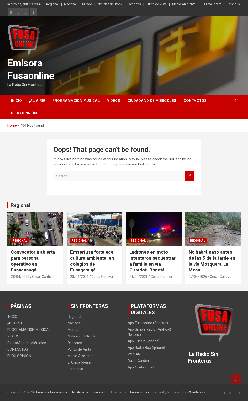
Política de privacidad (89, 392)
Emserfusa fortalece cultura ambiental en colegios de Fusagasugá (92, 261)
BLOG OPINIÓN (24, 113)
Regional (52, 4)
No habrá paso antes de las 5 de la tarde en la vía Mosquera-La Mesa (212, 261)
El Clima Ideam (211, 4)
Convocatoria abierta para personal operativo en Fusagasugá (33, 261)
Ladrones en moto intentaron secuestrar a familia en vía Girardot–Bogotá (152, 261)
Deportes (134, 4)
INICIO (16, 100)
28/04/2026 (20, 276)
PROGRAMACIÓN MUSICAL (76, 100)
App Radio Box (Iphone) (146, 347)
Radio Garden (138, 361)
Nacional (70, 4)
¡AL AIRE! (37, 100)
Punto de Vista (157, 4)
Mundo (87, 4)
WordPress (196, 392)
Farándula (234, 4)
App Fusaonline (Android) (148, 323)
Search (189, 176)
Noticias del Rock (110, 4)
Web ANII (135, 354)
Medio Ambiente (183, 4)
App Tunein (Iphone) (144, 341)
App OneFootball (141, 367)
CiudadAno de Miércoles (151, 100)
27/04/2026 (198, 276)
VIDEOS (113, 100)
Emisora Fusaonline (51, 392)
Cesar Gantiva (43, 276)
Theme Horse (139, 392)
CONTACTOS (195, 100)
